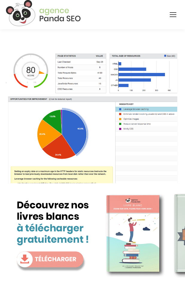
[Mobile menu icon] (173, 15)
